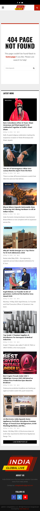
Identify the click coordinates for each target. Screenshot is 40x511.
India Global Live (24, 509)
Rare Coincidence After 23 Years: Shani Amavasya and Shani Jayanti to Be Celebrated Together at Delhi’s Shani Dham (18, 126)
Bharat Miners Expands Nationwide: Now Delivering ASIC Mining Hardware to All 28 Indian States (19, 209)
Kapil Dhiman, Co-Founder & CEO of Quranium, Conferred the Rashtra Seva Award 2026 (18, 294)
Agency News (8, 100)
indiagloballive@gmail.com (24, 485)
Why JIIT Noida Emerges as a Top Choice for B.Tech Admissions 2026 (18, 251)
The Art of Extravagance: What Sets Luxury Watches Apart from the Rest (17, 169)
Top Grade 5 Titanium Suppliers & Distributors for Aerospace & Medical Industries (17, 337)
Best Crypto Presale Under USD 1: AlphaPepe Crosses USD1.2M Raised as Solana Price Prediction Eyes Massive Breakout (18, 379)
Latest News (8, 93)
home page (11, 57)
